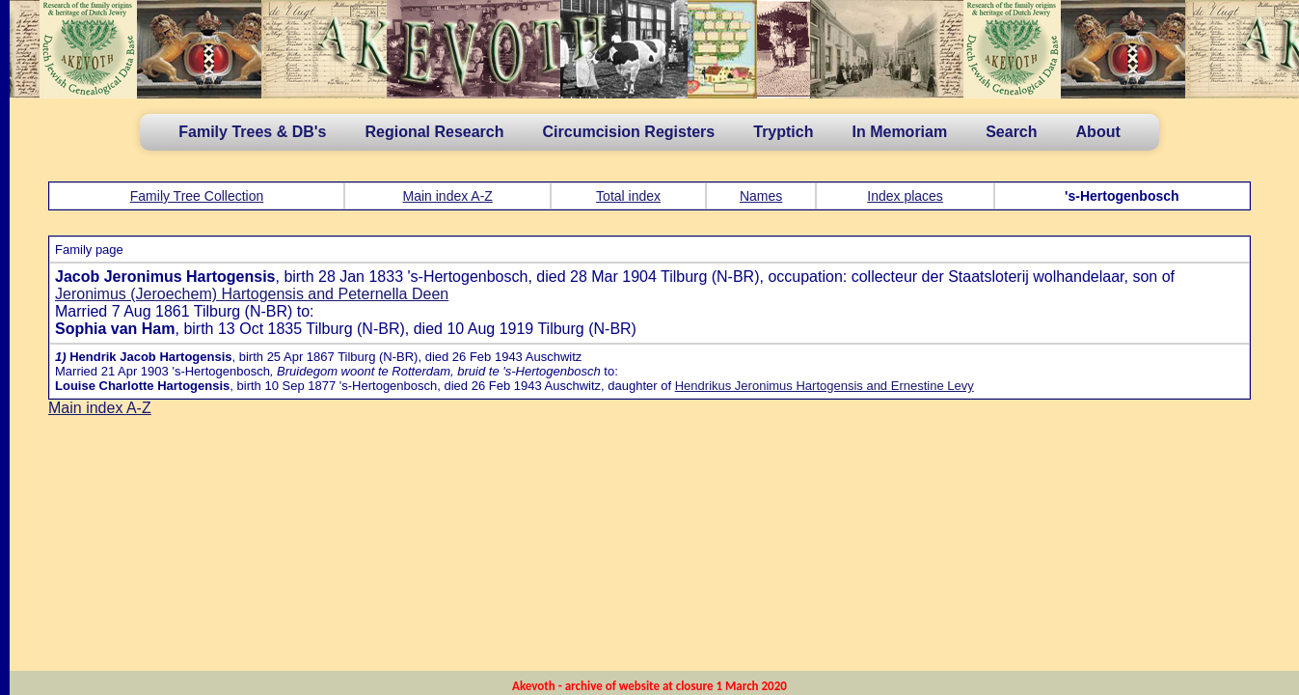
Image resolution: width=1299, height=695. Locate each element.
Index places (905, 196)
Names (761, 196)
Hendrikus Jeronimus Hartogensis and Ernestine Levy (824, 385)
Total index (628, 196)
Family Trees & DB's (252, 132)
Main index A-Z (448, 196)
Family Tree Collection (197, 196)
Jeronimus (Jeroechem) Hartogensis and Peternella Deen (251, 294)
